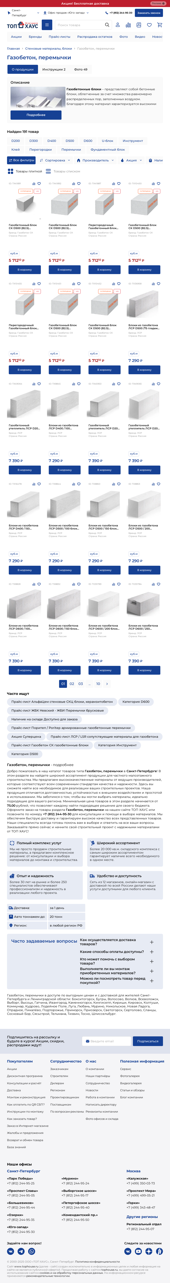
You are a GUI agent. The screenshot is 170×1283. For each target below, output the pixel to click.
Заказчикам (59, 1069)
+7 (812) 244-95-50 (75, 1220)
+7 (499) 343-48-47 (141, 1207)
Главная (13, 49)
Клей (15, 150)
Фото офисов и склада (102, 1118)
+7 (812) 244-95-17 (74, 1195)
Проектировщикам (64, 1097)
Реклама (158, 3)
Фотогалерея (130, 1076)
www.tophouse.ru (26, 1266)
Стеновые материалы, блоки (48, 49)
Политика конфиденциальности (97, 1261)
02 (72, 684)
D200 (15, 141)
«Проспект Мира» (141, 1191)
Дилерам (57, 1083)
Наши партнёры (98, 1076)
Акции (16, 37)
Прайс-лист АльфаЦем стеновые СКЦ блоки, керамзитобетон (62, 702)
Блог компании (131, 1097)
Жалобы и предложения (25, 1133)
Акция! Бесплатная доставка (85, 3)
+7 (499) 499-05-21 (141, 1195)
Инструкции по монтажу (25, 1111)
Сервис (125, 1069)
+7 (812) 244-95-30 (21, 1232)
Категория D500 (24, 754)
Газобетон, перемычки (96, 49)
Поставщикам (60, 1104)
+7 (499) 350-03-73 (141, 1183)
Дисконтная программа (25, 1076)
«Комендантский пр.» (79, 1215)
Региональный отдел (144, 1224)
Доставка (14, 1090)
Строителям (59, 1076)
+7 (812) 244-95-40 (75, 1207)
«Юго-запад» (17, 1227)
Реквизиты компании (102, 1111)
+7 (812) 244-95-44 (21, 1207)
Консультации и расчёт (24, 1083)
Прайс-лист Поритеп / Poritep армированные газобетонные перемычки (71, 728)
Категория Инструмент (117, 745)
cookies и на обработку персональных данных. (71, 1272)
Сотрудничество (98, 1083)
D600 (88, 141)
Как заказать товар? (22, 1118)
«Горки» (133, 1203)
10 (98, 684)
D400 (51, 141)
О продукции (23, 69)
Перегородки (40, 150)
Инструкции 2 (53, 69)
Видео (140, 37)
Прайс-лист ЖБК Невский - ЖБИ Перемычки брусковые (57, 710)
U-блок (107, 141)
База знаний (16, 1147)
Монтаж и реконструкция (26, 1097)
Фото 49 (80, 69)
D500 (70, 141)
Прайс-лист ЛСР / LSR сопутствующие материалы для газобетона (104, 737)
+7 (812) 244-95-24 (75, 1183)
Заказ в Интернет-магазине (28, 1126)
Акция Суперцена (26, 737)
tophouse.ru (109, 1269)
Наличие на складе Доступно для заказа (44, 719)
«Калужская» (137, 1178)
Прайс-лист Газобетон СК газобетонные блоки (50, 745)
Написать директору (101, 1104)
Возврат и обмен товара (25, 1140)
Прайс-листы (59, 37)
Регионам (57, 1090)
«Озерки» (15, 1215)
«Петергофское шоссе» (80, 1203)
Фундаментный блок (108, 150)
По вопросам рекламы (67, 1111)
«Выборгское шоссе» (79, 1191)
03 (80, 684)
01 (63, 684)
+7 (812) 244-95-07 (140, 1229)
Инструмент (133, 141)
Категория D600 (136, 702)
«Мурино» (69, 1178)
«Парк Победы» (20, 1178)
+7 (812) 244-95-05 (21, 1195)
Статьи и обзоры (132, 1090)
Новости (159, 37)
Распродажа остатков (94, 37)
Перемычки (71, 150)
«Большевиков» (20, 1203)
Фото (123, 37)
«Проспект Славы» (22, 1191)
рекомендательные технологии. (48, 1276)
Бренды (35, 37)
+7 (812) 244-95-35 (20, 1220)
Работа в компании (100, 1097)
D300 (33, 141)
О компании (95, 1069)
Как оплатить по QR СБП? (26, 1104)
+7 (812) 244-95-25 (20, 1183)
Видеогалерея (131, 1083)
